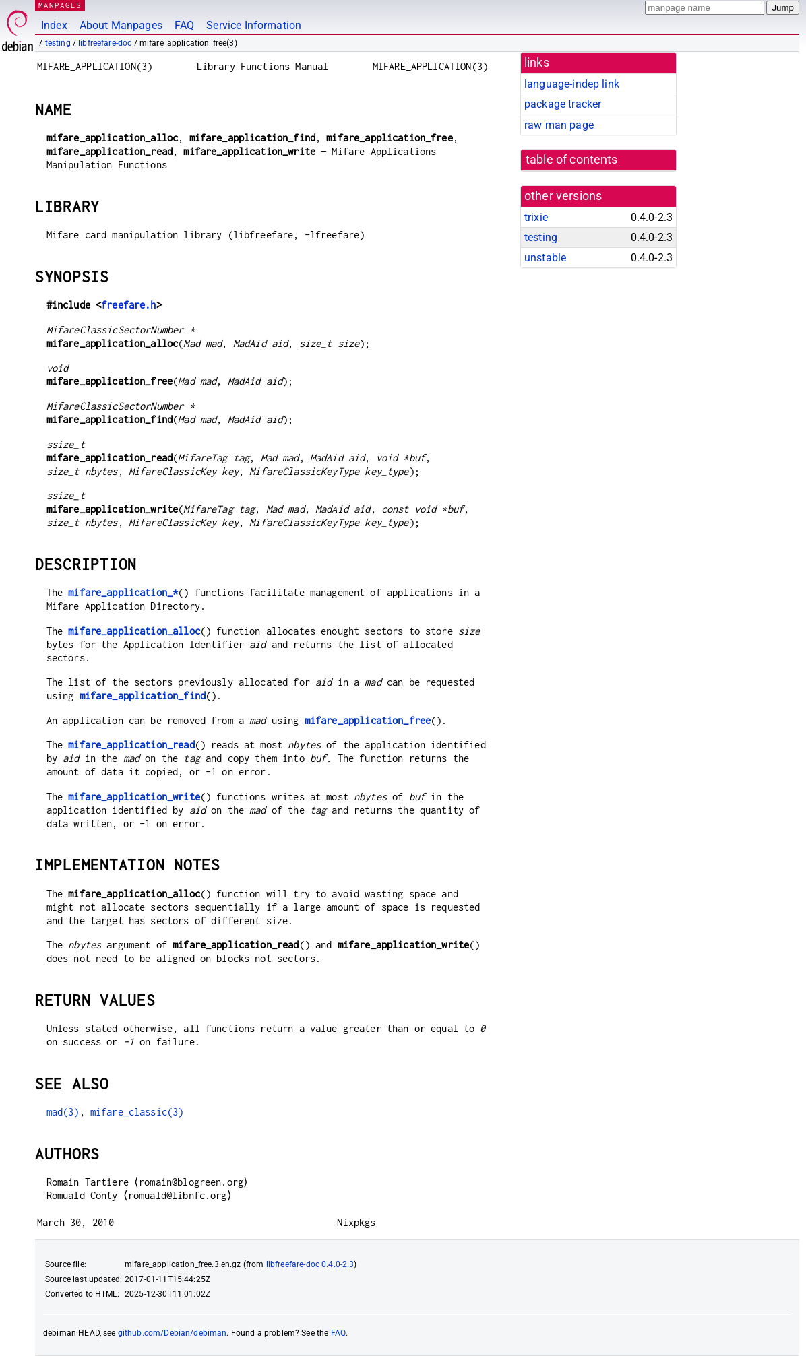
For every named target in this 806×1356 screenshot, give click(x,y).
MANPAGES (60, 5)
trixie (536, 217)
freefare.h (128, 305)
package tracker (562, 104)
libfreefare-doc (104, 43)
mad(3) (63, 1112)
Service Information (253, 25)
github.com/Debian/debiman (172, 1333)
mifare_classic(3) (137, 1112)
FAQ (184, 25)
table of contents (572, 159)
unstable (545, 257)
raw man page (559, 125)
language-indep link (571, 83)
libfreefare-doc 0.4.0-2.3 (310, 1264)
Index (54, 25)
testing (58, 43)
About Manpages (121, 25)
